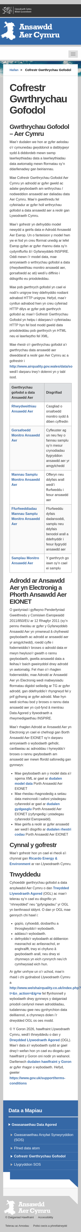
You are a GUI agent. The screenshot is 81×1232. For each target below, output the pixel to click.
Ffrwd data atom (27, 1148)
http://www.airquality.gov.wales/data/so (41, 366)
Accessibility (45, 1217)
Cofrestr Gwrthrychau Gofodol (39, 1156)
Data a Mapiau (25, 1110)
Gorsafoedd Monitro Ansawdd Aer (25, 435)
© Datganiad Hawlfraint (19, 1217)
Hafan (14, 70)
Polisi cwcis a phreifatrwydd (50, 1225)
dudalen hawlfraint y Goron (49, 1061)
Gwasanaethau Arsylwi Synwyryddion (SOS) (43, 1137)
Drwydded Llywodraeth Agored (35, 1040)
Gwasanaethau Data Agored (34, 1124)
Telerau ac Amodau (17, 1225)
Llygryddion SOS (27, 1164)
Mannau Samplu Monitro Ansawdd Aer (25, 479)
